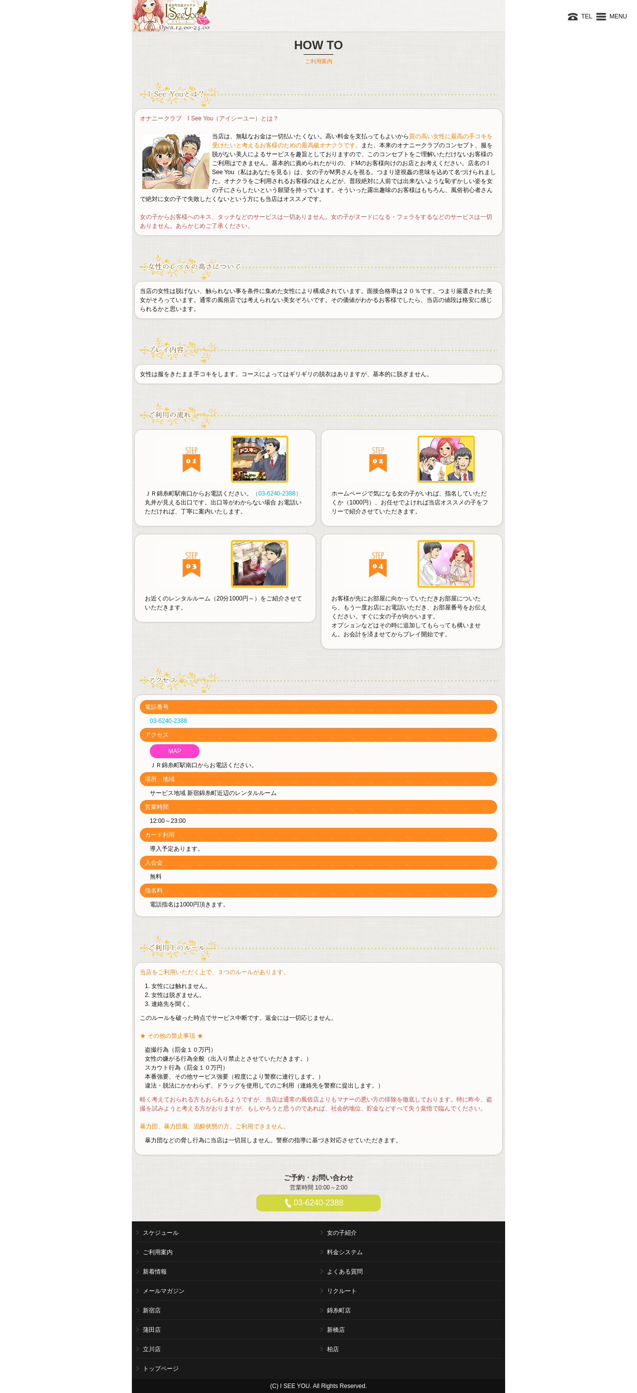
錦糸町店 (339, 1310)
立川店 (152, 1349)
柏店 (333, 1349)
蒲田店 (152, 1329)
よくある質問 (345, 1271)
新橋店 (336, 1329)
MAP (174, 751)
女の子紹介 (342, 1232)
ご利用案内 (158, 1252)
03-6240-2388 (277, 493)
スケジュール (161, 1232)
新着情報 (155, 1271)
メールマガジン (164, 1291)
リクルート (342, 1291)
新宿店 (152, 1310)
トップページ (161, 1368)
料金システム (345, 1252)
